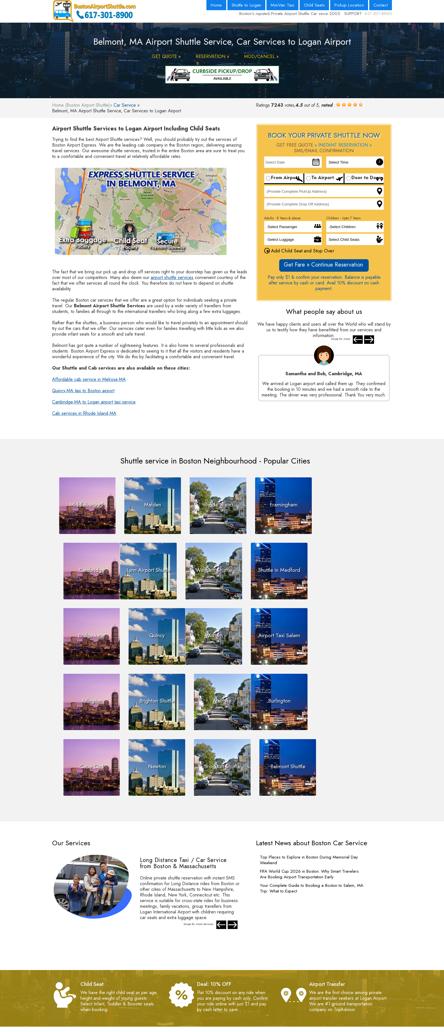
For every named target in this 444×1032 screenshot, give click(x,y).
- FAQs (145, 992)
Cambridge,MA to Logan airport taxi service (94, 402)
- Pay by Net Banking (159, 1009)
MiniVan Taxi (282, 5)
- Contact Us (227, 980)
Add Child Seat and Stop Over (299, 251)
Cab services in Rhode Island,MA (84, 413)
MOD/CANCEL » (261, 56)
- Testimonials (151, 1003)
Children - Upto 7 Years (343, 218)
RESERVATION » (212, 56)
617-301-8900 (378, 13)
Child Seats (314, 5)
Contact (380, 5)
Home (216, 5)
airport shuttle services (172, 277)
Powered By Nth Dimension (263, 1027)
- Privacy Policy (153, 986)
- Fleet (221, 997)
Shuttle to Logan (246, 5)
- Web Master (151, 997)
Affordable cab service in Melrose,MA (89, 379)
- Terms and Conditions (160, 980)
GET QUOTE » (166, 56)
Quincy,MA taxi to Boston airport (83, 390)
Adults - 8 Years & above (282, 218)
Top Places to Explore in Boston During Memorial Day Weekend (309, 789)
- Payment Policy (154, 975)
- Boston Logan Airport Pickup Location (253, 992)
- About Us (225, 975)
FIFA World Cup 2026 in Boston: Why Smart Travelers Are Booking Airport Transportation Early (309, 804)
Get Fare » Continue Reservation (323, 265)
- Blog (221, 986)
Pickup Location (349, 5)
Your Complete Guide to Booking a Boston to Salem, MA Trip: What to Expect (311, 818)
